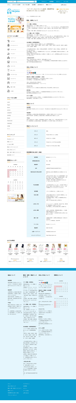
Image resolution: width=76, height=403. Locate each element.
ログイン (57, 1)
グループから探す (26, 4)
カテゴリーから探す (16, 4)
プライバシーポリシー (12, 397)
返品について (10, 393)
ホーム (9, 4)
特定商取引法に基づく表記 (13, 395)
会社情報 (33, 4)
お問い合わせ (62, 4)
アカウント (43, 1)
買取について (48, 4)
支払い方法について (12, 388)
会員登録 (51, 1)
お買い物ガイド (41, 4)
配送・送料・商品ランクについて (14, 391)
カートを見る (26, 393)
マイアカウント (26, 386)
